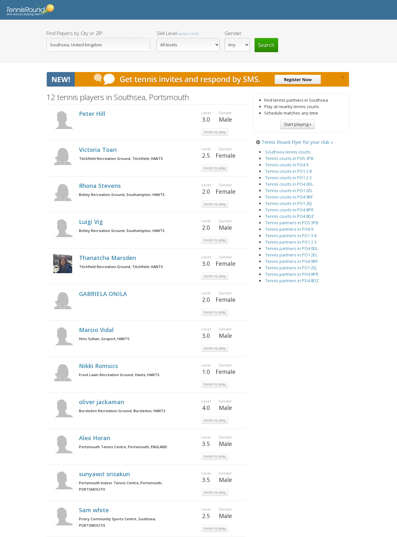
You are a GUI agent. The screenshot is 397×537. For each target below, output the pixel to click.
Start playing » (297, 124)
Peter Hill (93, 113)
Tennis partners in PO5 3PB (291, 223)
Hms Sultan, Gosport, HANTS (104, 338)
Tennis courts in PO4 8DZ (289, 216)
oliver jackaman (102, 402)
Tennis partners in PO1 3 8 (290, 235)
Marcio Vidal (97, 330)
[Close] (342, 77)
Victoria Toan (98, 149)
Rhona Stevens (100, 186)
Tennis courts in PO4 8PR (289, 210)
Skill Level (178, 33)
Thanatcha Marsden (108, 258)
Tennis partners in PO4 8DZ (292, 280)
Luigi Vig (91, 222)
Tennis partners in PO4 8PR (291, 274)
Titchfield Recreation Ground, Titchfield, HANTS (121, 158)
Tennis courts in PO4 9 (286, 165)
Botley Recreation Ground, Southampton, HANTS (122, 194)
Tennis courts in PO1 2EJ (288, 203)
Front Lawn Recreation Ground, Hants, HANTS (119, 374)
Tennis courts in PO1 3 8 (288, 171)
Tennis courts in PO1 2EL (289, 190)
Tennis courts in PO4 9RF (289, 197)
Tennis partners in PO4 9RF (291, 261)
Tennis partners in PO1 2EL (291, 255)
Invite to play (215, 131)
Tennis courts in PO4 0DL (289, 184)
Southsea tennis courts (288, 152)
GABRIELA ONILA (104, 294)
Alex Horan (95, 438)
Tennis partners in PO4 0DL (291, 248)
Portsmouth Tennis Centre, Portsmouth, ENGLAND (123, 446)
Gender (233, 33)
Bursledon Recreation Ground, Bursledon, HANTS (122, 410)
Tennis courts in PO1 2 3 (288, 178)
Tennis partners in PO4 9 (289, 229)
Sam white (95, 510)
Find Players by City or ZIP (74, 33)
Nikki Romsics (99, 366)
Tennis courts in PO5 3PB (289, 158)
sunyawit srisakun (105, 474)
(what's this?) (189, 33)
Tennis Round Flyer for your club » (297, 142)
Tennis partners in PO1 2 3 (290, 242)
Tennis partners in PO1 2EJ (290, 268)
